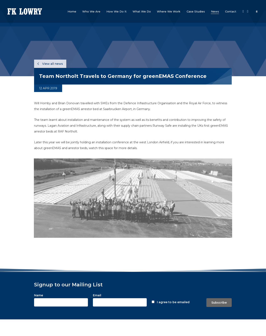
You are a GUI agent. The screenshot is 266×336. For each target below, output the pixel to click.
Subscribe (219, 302)
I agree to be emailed (173, 302)
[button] (91, 11)
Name (38, 295)
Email (97, 295)
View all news (50, 64)
